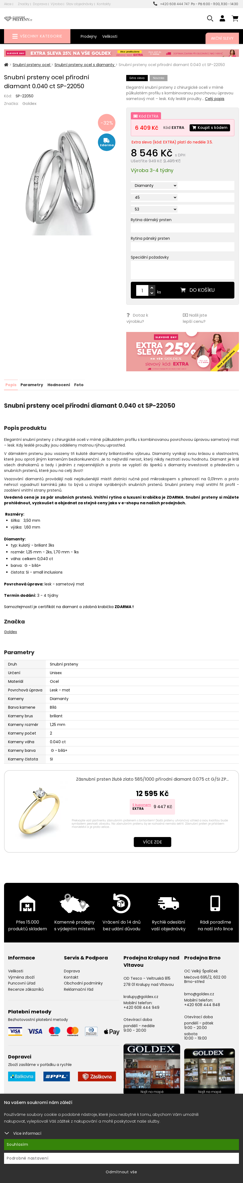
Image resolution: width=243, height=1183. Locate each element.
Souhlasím (17, 1144)
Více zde (152, 851)
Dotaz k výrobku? (137, 328)
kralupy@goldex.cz (141, 1006)
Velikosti (109, 36)
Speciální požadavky (150, 267)
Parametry (31, 393)
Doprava (40, 4)
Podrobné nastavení (28, 1158)
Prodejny (89, 36)
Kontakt (71, 986)
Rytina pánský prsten (150, 248)
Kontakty (104, 4)
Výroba (57, 4)
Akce (8, 4)
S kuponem (141, 813)
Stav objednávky (79, 4)
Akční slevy (222, 38)
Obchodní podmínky (83, 992)
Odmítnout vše (121, 1172)
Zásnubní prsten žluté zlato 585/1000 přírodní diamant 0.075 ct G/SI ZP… (152, 788)
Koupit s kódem (156, 138)
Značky (23, 4)
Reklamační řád (78, 998)
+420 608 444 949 (141, 1016)
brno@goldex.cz (199, 1003)
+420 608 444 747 (171, 4)
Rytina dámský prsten (151, 229)
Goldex (29, 103)
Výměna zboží (21, 986)
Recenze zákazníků (26, 998)
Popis (10, 393)
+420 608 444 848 (202, 1013)
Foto (78, 393)
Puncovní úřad (21, 992)
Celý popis (214, 98)
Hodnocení (58, 393)
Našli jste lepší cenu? (195, 328)
